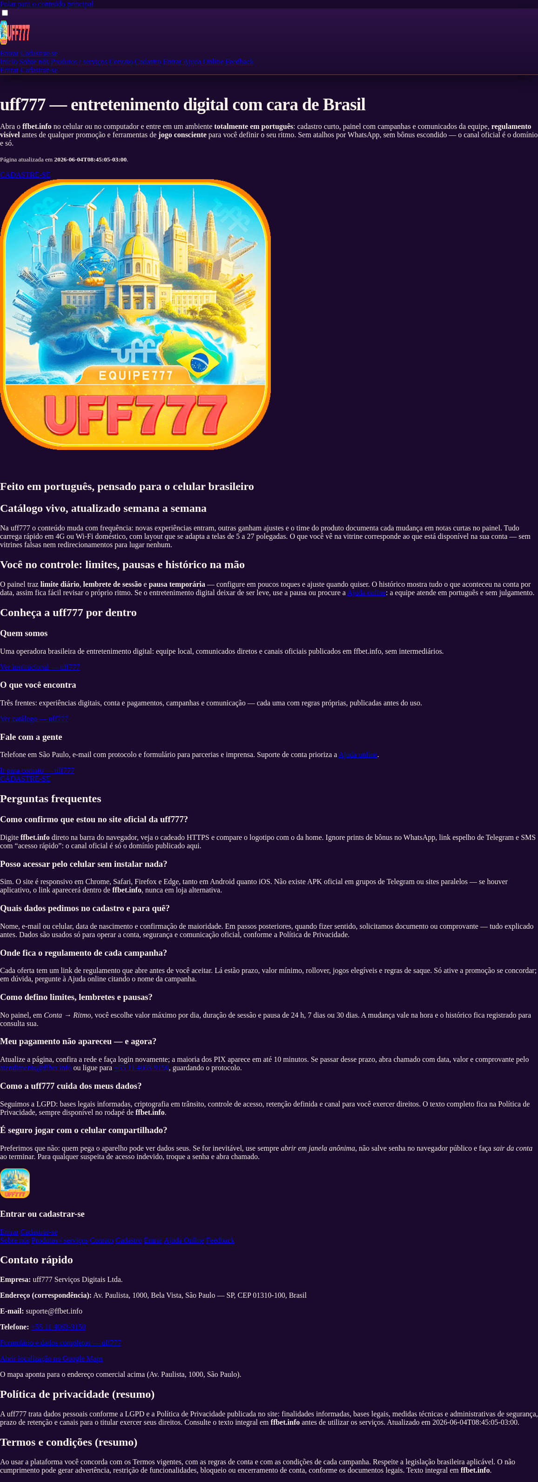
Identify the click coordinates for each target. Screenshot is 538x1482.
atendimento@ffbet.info (36, 1068)
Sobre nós (34, 62)
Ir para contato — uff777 (37, 770)
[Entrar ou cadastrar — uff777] (135, 447)
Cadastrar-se (39, 53)
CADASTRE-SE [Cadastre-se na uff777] (25, 175)
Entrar (9, 53)
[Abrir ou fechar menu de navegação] (5, 13)
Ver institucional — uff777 (40, 667)
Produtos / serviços (79, 62)
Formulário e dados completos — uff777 (60, 1343)
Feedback (239, 62)
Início (8, 62)
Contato (121, 62)
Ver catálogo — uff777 (34, 719)
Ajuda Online (203, 62)
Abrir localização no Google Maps (51, 1358)
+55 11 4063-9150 (141, 1068)
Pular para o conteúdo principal (47, 4)
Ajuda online (366, 593)
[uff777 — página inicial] (15, 45)
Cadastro (147, 62)
